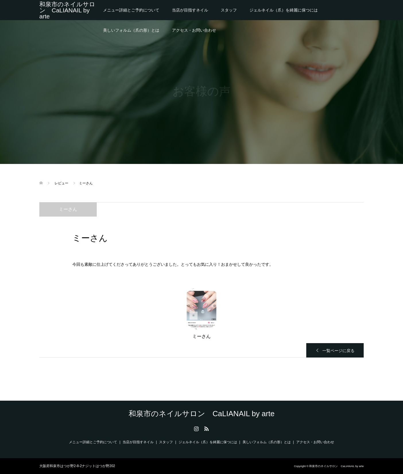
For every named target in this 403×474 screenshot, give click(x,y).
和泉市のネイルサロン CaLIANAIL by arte (67, 10)
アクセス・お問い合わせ (194, 30)
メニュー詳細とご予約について (131, 10)
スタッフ (229, 10)
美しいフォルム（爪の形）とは (131, 30)
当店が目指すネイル (190, 10)
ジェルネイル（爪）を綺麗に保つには (283, 10)
